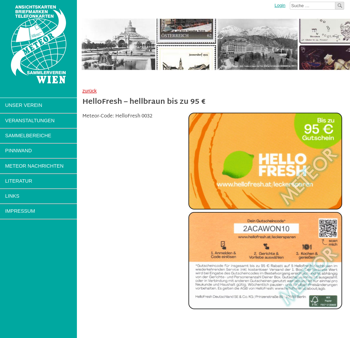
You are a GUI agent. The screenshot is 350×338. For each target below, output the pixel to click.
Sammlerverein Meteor (38, 44)
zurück (89, 91)
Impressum (20, 211)
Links (12, 196)
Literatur (18, 181)
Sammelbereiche (28, 135)
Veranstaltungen (30, 120)
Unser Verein (23, 105)
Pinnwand (18, 150)
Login (279, 5)
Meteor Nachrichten (34, 166)
